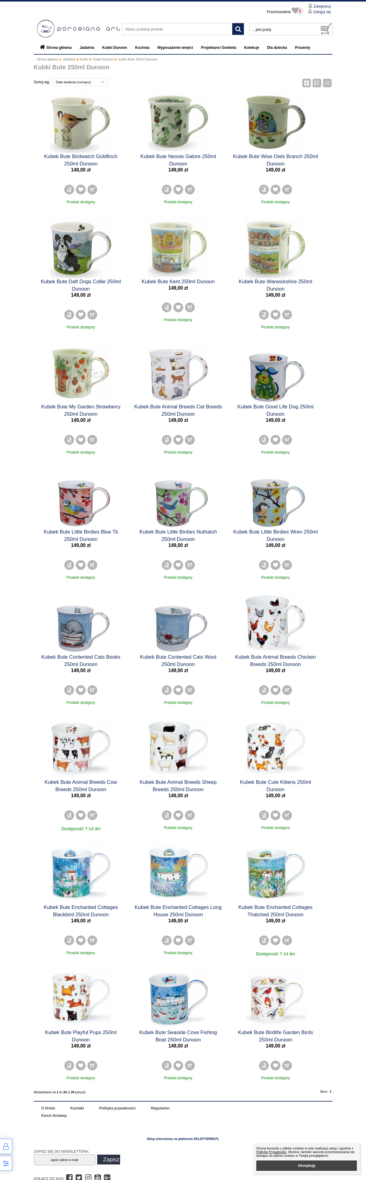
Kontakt (77, 1108)
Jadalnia (87, 47)
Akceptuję (306, 1166)
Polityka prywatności (117, 1108)
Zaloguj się (321, 12)
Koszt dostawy (54, 1115)
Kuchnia (142, 47)
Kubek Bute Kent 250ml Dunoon (178, 281)
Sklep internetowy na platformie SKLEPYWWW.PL (183, 1139)
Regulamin (160, 1108)
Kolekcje (251, 47)
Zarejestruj (321, 6)
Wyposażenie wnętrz (175, 47)
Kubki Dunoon (114, 47)
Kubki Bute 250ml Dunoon (137, 59)
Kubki (84, 59)
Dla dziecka (277, 47)
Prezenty (302, 47)
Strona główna (59, 47)
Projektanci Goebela (218, 47)
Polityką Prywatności (271, 1152)
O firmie (48, 1108)
